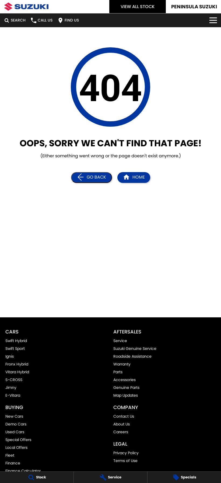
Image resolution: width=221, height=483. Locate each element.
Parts (117, 372)
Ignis (9, 356)
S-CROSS (13, 379)
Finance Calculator (23, 471)
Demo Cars (15, 424)
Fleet (9, 455)
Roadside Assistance (132, 356)
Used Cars (14, 432)
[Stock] (36, 477)
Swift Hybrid (16, 340)
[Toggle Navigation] (213, 20)
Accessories (124, 379)
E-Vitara (12, 395)
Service (120, 340)
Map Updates (125, 395)
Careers (120, 432)
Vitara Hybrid (17, 372)
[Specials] (184, 477)
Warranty (122, 364)
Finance (12, 463)
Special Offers (18, 439)
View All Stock (138, 6)
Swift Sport (15, 348)
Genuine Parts (126, 387)
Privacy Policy (126, 453)
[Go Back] (91, 177)
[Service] (110, 477)
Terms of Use (125, 460)
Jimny (10, 387)
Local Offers (16, 447)
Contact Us (123, 416)
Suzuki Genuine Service (134, 348)
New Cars (14, 416)
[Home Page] (26, 6)
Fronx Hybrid (16, 364)
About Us (121, 424)
